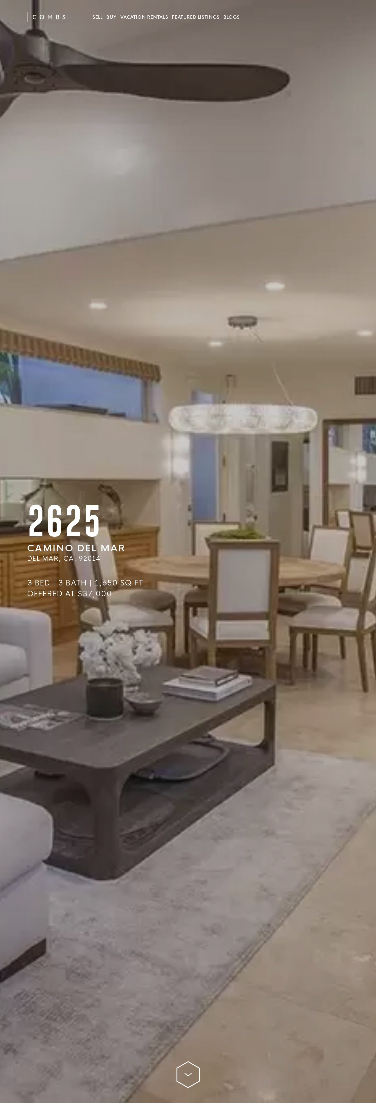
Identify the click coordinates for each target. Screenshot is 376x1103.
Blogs (231, 17)
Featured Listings (196, 17)
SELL (98, 17)
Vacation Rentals (144, 17)
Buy (111, 17)
